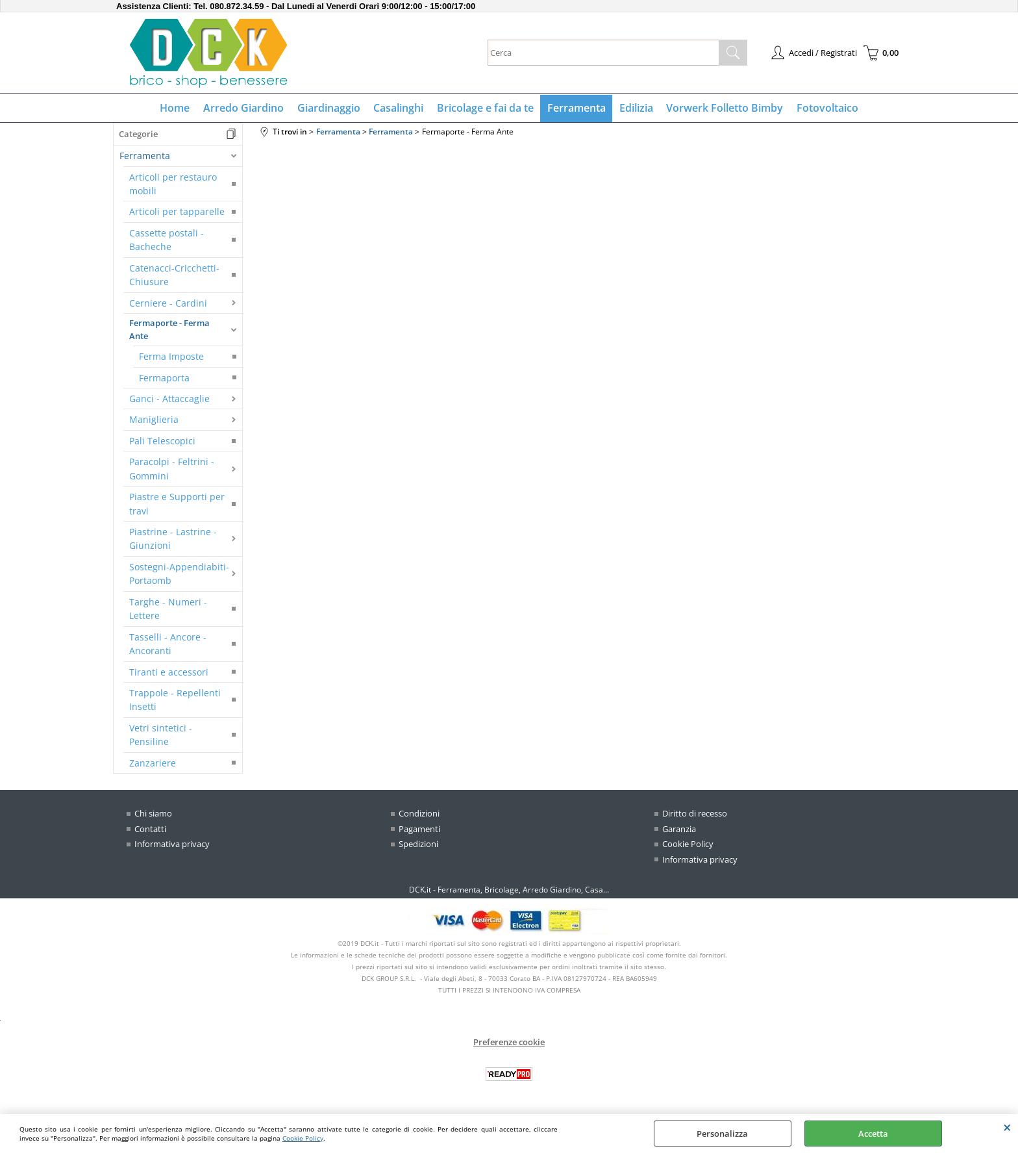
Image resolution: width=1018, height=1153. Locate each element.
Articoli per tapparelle (177, 213)
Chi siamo (153, 814)
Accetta (873, 1133)
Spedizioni (418, 845)
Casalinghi (399, 108)
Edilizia (635, 108)
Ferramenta (576, 108)
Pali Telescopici (162, 441)
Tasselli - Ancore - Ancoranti (167, 644)
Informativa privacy (172, 845)
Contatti (150, 829)
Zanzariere (152, 763)
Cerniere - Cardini (168, 304)
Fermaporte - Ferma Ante (169, 330)
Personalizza (722, 1133)
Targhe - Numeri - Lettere (168, 609)
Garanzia (679, 829)
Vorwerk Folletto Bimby (723, 108)
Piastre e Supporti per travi (177, 505)
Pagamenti (419, 829)
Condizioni (419, 814)
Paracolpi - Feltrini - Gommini (171, 470)
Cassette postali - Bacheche (166, 240)
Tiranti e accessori (168, 672)
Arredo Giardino (245, 108)
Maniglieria (154, 420)
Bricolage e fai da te (485, 108)
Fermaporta (164, 378)
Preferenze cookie (509, 1043)
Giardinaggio (329, 108)
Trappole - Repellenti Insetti (175, 701)
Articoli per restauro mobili (173, 184)
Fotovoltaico (825, 108)
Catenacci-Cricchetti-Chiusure (174, 275)
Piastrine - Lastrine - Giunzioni (173, 540)
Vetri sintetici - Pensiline (160, 735)
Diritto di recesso (694, 814)
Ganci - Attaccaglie (169, 400)
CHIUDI (1007, 1127)
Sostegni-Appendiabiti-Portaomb (179, 574)
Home (177, 108)
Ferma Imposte (171, 357)
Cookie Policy (302, 1138)
